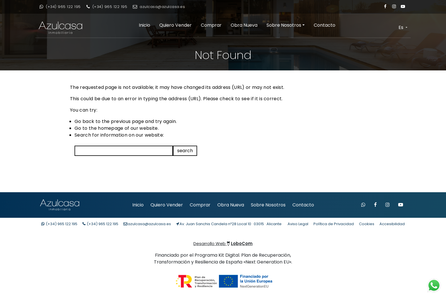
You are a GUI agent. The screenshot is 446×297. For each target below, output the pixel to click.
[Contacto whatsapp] (60, 7)
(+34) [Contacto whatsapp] (59, 224)
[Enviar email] (159, 7)
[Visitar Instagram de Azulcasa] (387, 205)
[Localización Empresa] (229, 224)
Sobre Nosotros (284, 25)
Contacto (324, 25)
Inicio (144, 25)
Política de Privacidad (333, 224)
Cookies (366, 224)
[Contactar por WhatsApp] (363, 205)
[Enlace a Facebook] (385, 6)
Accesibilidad (392, 224)
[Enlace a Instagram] (394, 6)
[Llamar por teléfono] (107, 7)
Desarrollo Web (223, 243)
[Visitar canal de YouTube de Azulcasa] (400, 205)
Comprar (211, 25)
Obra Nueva (244, 25)
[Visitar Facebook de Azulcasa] (375, 205)
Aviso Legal (298, 224)
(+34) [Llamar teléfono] (100, 224)
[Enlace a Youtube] (403, 6)
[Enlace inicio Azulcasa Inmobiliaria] (57, 28)
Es (401, 27)
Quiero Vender (175, 25)
